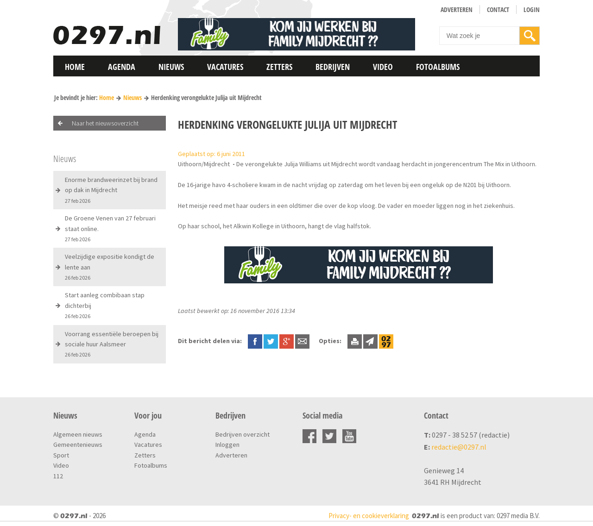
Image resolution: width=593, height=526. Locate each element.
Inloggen (227, 444)
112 (58, 476)
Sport (61, 455)
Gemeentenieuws (77, 444)
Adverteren (457, 9)
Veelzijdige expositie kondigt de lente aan (109, 266)
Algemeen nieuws (77, 434)
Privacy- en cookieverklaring (368, 515)
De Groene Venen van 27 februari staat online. (110, 228)
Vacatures (225, 66)
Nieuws (171, 66)
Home (75, 66)
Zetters (279, 66)
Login (532, 9)
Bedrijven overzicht (242, 434)
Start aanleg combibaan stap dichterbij (105, 305)
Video (383, 66)
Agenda (121, 66)
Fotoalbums (438, 66)
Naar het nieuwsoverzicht (105, 123)
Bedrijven (332, 66)
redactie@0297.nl (458, 446)
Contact (498, 9)
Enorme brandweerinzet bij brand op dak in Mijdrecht (111, 189)
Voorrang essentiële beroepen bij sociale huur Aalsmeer (111, 344)
